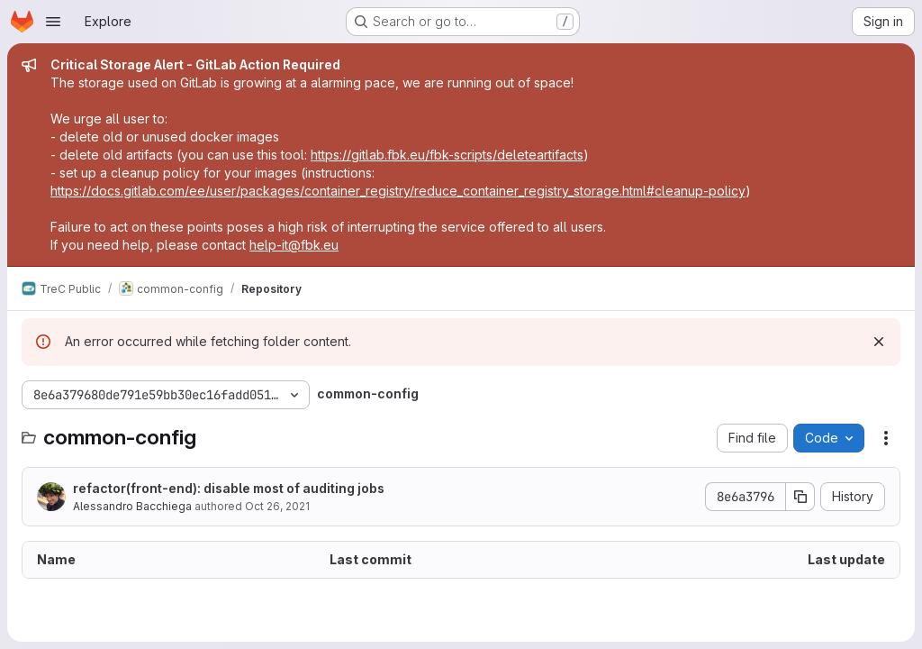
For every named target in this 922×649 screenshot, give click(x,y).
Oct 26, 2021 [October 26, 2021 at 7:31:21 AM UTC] (277, 506)
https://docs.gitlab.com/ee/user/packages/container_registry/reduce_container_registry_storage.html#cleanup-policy (398, 190)
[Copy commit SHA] (800, 496)
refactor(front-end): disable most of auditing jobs (228, 488)
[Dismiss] (879, 341)
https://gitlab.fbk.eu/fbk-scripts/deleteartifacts (447, 154)
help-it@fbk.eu (294, 244)
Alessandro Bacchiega (132, 506)
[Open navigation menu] (53, 21)
